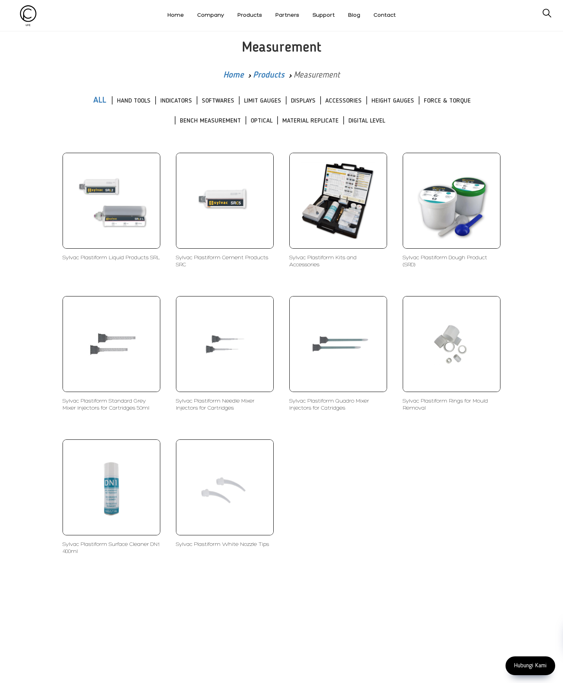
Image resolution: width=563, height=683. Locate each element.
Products (268, 75)
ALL (99, 100)
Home (233, 75)
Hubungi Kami (530, 666)
